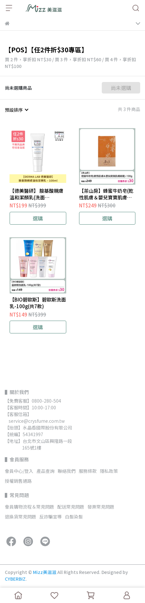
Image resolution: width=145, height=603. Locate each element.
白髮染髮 (74, 516)
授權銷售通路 (18, 481)
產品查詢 (45, 471)
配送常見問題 (70, 506)
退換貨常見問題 (20, 516)
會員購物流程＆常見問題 (29, 506)
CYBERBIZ (15, 579)
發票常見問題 (100, 506)
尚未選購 (121, 88)
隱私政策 (109, 471)
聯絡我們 (67, 471)
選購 (38, 218)
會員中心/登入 (19, 471)
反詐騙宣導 (50, 516)
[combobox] (16, 109)
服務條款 (88, 471)
